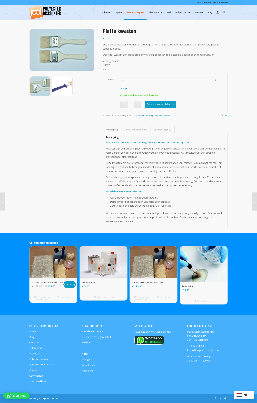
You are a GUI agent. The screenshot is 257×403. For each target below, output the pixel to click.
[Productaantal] (130, 104)
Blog (31, 337)
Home (32, 331)
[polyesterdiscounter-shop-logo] (45, 12)
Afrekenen (87, 370)
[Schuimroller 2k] (254, 201)
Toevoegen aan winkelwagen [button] (42, 298)
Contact (33, 370)
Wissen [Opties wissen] (224, 115)
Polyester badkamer (40, 359)
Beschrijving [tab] (112, 129)
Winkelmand (88, 365)
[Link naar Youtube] (225, 398)
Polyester (168, 115)
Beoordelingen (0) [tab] (162, 129)
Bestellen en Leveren (93, 331)
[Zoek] (224, 12)
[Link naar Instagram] (220, 398)
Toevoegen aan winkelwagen (160, 104)
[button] (16, 395)
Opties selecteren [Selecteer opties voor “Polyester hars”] (203, 301)
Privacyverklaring (38, 381)
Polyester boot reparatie (42, 364)
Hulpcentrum (36, 348)
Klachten (86, 342)
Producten (34, 353)
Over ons (34, 342)
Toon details (64, 297)
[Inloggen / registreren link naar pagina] (217, 12)
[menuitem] (106, 12)
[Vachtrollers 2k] (2, 201)
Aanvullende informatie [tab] (135, 129)
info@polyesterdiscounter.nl (204, 350)
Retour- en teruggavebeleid (96, 337)
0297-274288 (222, 2)
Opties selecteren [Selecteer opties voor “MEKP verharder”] (103, 297)
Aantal (112, 79)
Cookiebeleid (36, 375)
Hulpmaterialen (156, 115)
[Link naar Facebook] (215, 398)
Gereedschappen (140, 115)
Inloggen (86, 359)
